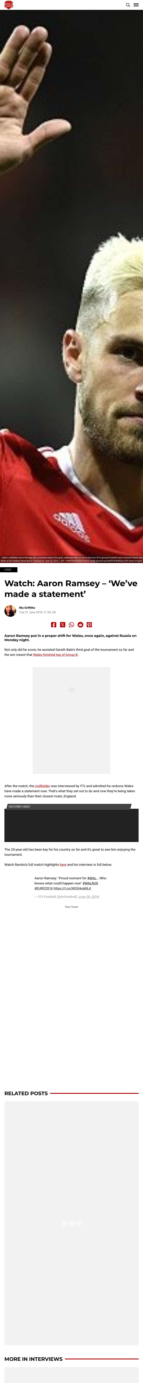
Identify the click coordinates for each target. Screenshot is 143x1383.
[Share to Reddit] (80, 625)
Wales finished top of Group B (55, 655)
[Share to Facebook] (54, 625)
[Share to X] (63, 625)
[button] (128, 5)
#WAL (91, 878)
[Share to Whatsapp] (71, 625)
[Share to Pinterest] (89, 625)
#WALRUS (90, 883)
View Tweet (71, 907)
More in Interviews (33, 1359)
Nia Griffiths (27, 607)
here (63, 865)
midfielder (42, 786)
